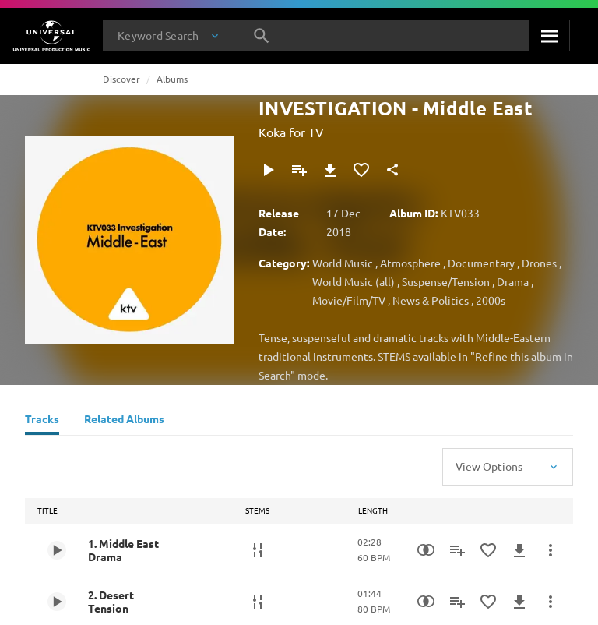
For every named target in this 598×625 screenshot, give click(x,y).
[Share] (392, 170)
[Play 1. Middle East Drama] (57, 550)
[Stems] (257, 550)
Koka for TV (291, 131)
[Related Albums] (124, 421)
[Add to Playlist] (299, 170)
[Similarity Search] (426, 550)
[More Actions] (550, 550)
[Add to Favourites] (361, 170)
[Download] (330, 170)
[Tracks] (42, 421)
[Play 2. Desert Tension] (57, 601)
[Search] (549, 36)
